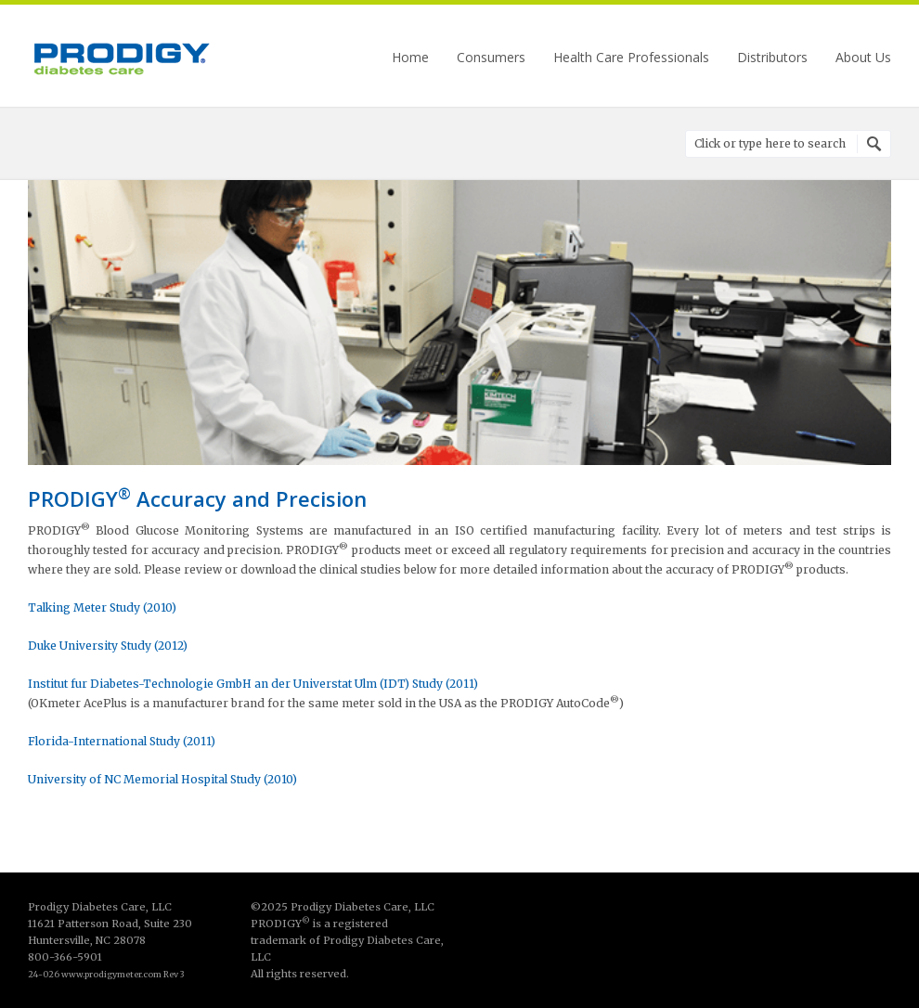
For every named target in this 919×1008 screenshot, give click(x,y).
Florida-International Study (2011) (121, 741)
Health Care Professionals (631, 57)
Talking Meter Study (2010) (102, 607)
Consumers (491, 57)
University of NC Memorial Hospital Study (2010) (162, 779)
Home (410, 57)
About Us (863, 57)
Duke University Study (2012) (108, 646)
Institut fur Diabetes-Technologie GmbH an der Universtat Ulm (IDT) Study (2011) (253, 684)
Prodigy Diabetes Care (121, 58)
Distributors (772, 57)
